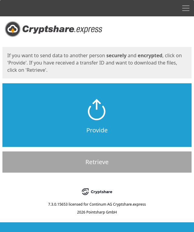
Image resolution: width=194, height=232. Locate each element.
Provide (97, 130)
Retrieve (97, 162)
